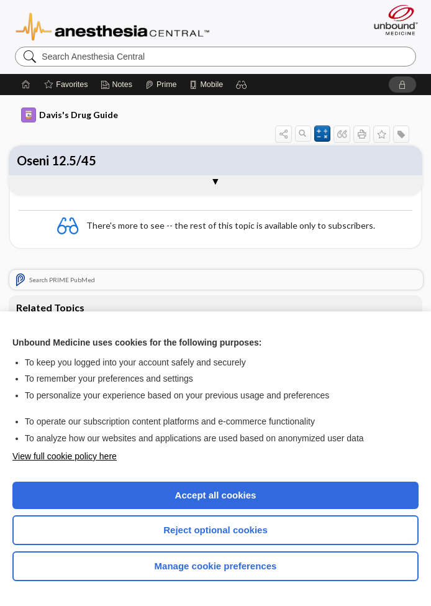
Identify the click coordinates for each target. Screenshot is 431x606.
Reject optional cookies (215, 530)
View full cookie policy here (64, 456)
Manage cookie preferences (216, 566)
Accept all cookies (215, 495)
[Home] (26, 84)
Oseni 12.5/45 (56, 160)
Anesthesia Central (113, 25)
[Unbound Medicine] (392, 20)
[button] (241, 84)
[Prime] (160, 84)
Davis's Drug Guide (69, 115)
